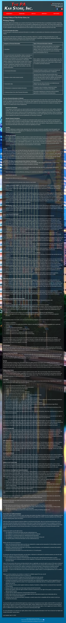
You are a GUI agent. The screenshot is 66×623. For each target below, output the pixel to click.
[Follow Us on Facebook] (57, 9)
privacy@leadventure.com (21, 158)
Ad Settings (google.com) (44, 509)
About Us (30, 618)
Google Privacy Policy (15, 151)
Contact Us (33, 618)
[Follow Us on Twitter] (59, 9)
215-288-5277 (59, 6)
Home (27, 618)
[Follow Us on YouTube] (62, 9)
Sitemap (35, 619)
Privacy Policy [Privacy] (38, 618)
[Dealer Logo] (18, 6)
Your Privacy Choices (40, 619)
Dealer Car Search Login (24, 619)
